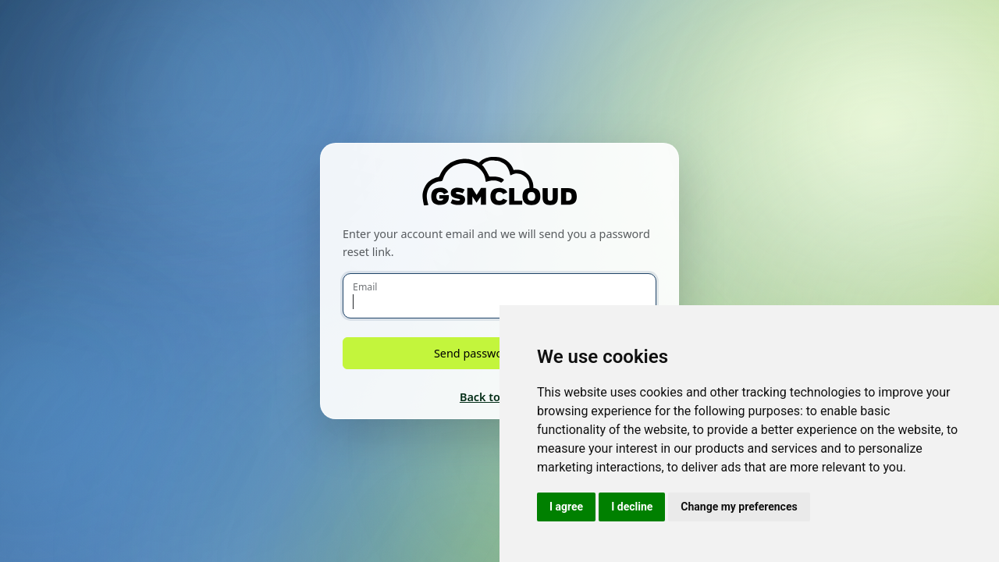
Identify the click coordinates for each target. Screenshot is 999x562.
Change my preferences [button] (739, 506)
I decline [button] (631, 506)
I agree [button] (566, 506)
